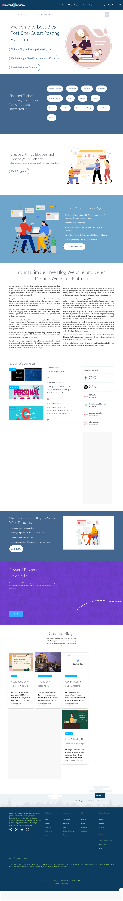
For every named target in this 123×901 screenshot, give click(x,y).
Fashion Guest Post (76, 864)
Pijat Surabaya (94, 422)
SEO (64, 827)
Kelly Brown (71, 760)
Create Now (75, 246)
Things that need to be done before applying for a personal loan (60, 389)
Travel (65, 835)
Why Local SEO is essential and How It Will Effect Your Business (59, 410)
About (47, 819)
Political (95, 98)
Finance (82, 98)
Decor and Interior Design (84, 108)
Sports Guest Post (91, 864)
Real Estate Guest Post (60, 864)
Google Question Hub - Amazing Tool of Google (73, 684)
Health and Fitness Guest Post (58, 866)
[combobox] (24, 14)
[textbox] (24, 14)
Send (16, 614)
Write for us (48, 831)
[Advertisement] (97, 468)
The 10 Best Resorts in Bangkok (44, 684)
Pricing (83, 819)
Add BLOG (99, 795)
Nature (14, 676)
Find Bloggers (18, 171)
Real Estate (86, 88)
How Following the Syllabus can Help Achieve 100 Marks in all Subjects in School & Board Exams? (75, 742)
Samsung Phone (55, 371)
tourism (51, 117)
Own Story (101, 88)
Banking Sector (14, 387)
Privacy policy (103, 845)
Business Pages (88, 5)
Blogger (51, 403)
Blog (70, 5)
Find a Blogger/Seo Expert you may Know (33, 58)
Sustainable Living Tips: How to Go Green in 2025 (20, 684)
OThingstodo (93, 377)
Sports (70, 98)
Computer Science (54, 98)
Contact (47, 823)
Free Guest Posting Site (21, 866)
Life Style (65, 108)
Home (64, 5)
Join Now (16, 548)
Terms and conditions (106, 841)
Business (52, 108)
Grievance (48, 827)
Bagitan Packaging (95, 413)
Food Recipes (103, 108)
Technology (72, 88)
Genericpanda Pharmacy (97, 404)
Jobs (98, 5)
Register (111, 5)
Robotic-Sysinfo (18, 703)
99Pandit (92, 395)
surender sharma (45, 703)
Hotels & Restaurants (45, 676)
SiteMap (101, 827)
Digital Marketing (71, 676)
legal (100, 849)
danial (51, 367)
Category (12, 408)
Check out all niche (55, 88)
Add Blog (84, 831)
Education (69, 733)
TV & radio (12, 369)
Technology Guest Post (30, 864)
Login (104, 5)
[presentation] (22, 602)
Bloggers (77, 5)
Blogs (83, 823)
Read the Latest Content (24, 67)
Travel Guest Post (15, 864)
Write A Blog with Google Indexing (29, 49)
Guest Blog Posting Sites (38, 866)
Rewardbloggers (54, 881)
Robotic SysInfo (64, 883)
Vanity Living (93, 386)
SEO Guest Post (45, 864)
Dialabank (52, 382)
